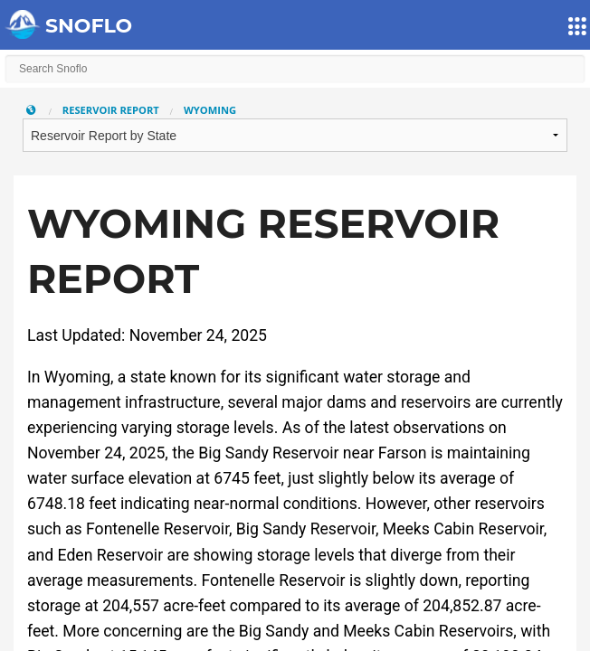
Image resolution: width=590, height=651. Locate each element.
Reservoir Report (110, 110)
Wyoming (210, 110)
